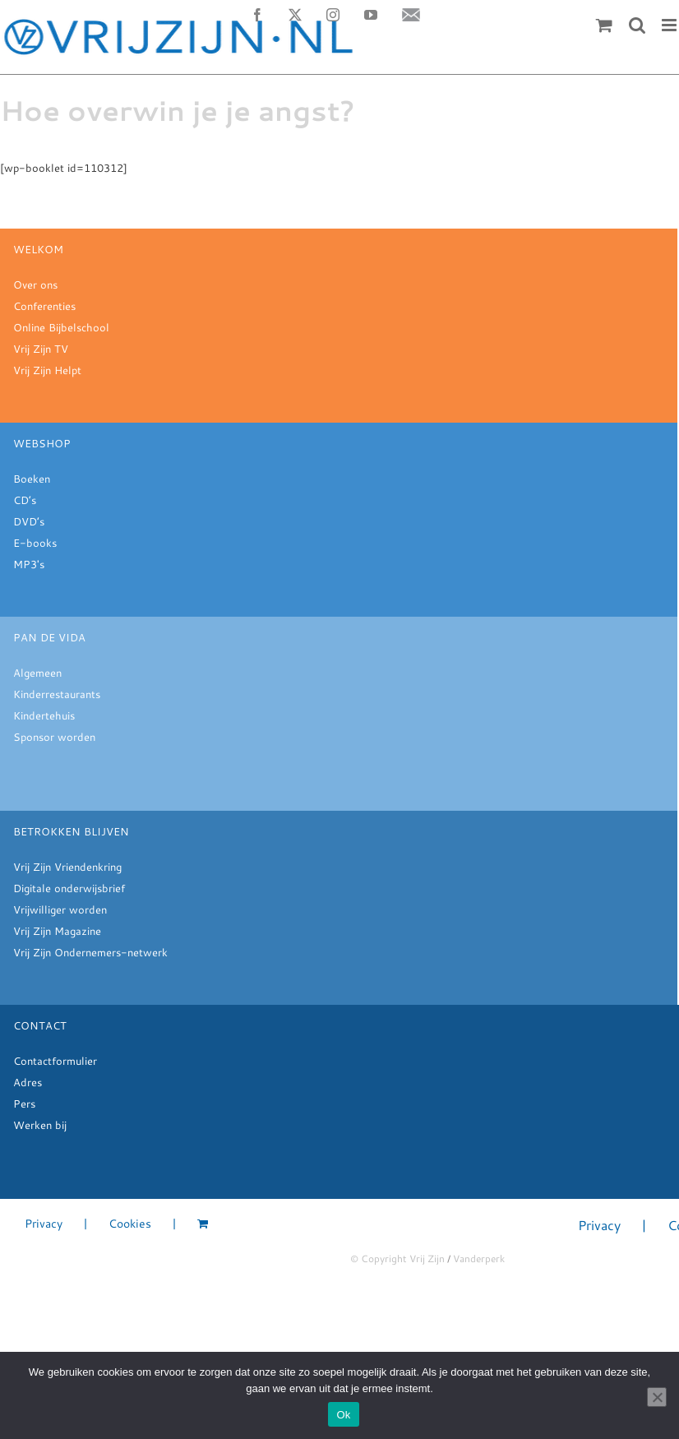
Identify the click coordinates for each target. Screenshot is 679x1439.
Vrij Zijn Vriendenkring (67, 866)
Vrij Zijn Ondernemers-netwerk (90, 952)
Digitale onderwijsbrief (69, 888)
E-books (35, 542)
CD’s (24, 500)
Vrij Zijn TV (40, 348)
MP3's (28, 564)
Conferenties (44, 305)
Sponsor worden (54, 736)
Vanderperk (479, 1258)
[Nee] (657, 1397)
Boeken (31, 478)
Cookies (130, 1224)
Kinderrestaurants (56, 694)
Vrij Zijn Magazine (57, 930)
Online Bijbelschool (61, 327)
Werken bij (40, 1124)
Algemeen (37, 672)
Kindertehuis (44, 715)
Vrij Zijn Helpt (47, 370)
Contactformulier (55, 1060)
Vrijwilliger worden (60, 909)
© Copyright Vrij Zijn (397, 1258)
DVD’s (28, 521)
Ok (343, 1415)
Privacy (43, 1224)
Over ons (35, 284)
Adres (27, 1082)
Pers (24, 1103)
